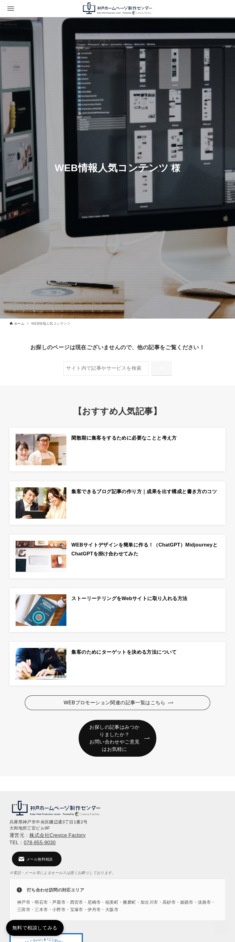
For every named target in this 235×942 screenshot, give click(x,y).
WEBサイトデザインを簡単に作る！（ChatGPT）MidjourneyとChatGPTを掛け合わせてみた (144, 549)
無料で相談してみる (35, 927)
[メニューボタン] (11, 8)
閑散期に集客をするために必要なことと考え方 (124, 438)
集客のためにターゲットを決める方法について (124, 652)
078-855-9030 (40, 842)
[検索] (161, 368)
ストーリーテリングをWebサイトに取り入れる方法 (129, 598)
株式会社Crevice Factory (57, 835)
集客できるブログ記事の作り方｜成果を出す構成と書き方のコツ (144, 491)
